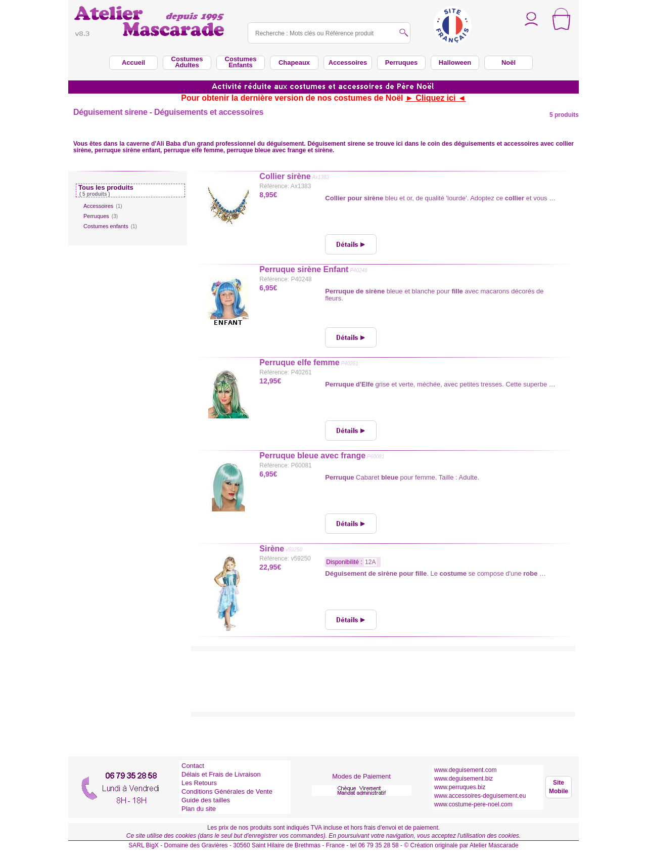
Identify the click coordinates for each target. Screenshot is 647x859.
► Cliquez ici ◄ (435, 98)
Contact (192, 765)
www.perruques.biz (459, 787)
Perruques (100, 216)
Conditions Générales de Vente (226, 791)
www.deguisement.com (465, 770)
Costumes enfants (110, 226)
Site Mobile (558, 787)
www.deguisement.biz (463, 778)
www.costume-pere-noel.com (473, 804)
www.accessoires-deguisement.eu (480, 795)
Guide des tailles (205, 800)
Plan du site (198, 808)
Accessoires (102, 206)
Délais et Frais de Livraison (221, 774)
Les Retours (199, 783)
